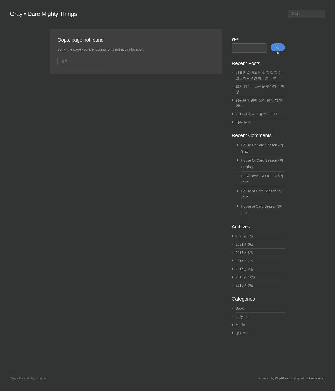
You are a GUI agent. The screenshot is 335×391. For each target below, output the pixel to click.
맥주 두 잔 (244, 122)
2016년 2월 (244, 269)
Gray (244, 151)
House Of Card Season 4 (260, 145)
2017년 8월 (244, 253)
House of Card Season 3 (260, 191)
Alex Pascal (316, 378)
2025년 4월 (244, 236)
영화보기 (243, 333)
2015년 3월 (244, 285)
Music (240, 325)
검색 (235, 39)
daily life (242, 317)
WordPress (282, 378)
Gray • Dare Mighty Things (43, 13)
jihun (244, 182)
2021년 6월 (244, 244)
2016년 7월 (244, 261)
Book (240, 308)
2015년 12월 (245, 277)
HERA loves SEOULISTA (260, 176)
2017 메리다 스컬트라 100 (256, 114)
